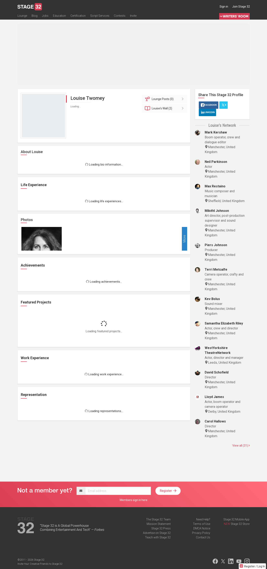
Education (59, 15)
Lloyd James (214, 397)
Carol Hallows (215, 421)
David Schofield (217, 372)
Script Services (99, 15)
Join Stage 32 (241, 6)
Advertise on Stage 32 (157, 533)
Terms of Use (201, 524)
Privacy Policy (201, 533)
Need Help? (203, 519)
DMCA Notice (201, 528)
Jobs (45, 15)
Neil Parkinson (216, 162)
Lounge (22, 15)
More (184, 239)
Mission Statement (159, 524)
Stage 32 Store (240, 524)
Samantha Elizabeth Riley (224, 323)
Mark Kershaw (216, 132)
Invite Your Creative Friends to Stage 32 (40, 563)
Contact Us (203, 537)
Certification (78, 15)
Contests (119, 15)
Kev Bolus (212, 299)
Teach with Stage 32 (158, 537)
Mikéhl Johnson (217, 211)
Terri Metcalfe (216, 269)
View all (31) (241, 445)
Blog (34, 15)
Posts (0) (165, 99)
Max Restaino (215, 186)
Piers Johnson (216, 245)
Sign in (224, 6)
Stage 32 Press (161, 528)
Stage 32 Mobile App (236, 519)
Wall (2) (165, 108)
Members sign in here (133, 500)
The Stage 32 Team (158, 519)
